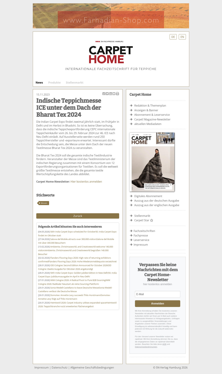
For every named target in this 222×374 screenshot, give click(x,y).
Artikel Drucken (117, 94)
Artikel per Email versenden (114, 94)
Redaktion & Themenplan (150, 105)
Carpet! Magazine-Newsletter (152, 119)
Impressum (141, 244)
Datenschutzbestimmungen (146, 347)
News (39, 82)
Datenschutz (60, 367)
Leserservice (141, 240)
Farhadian (111, 15)
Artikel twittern (107, 94)
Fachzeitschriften (144, 231)
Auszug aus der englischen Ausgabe (156, 205)
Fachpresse (141, 235)
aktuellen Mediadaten (147, 124)
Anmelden (157, 303)
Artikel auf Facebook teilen (104, 94)
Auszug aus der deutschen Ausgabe (156, 200)
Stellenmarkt (74, 82)
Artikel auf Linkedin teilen (110, 94)
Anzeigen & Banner (146, 110)
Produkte (54, 82)
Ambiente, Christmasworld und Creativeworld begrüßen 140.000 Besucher (75, 250)
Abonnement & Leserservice (152, 115)
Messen (44, 203)
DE (173, 37)
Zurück (77, 216)
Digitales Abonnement (148, 196)
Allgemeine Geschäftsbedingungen (92, 367)
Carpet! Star (143, 220)
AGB (164, 344)
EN (182, 37)
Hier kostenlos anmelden (86, 181)
